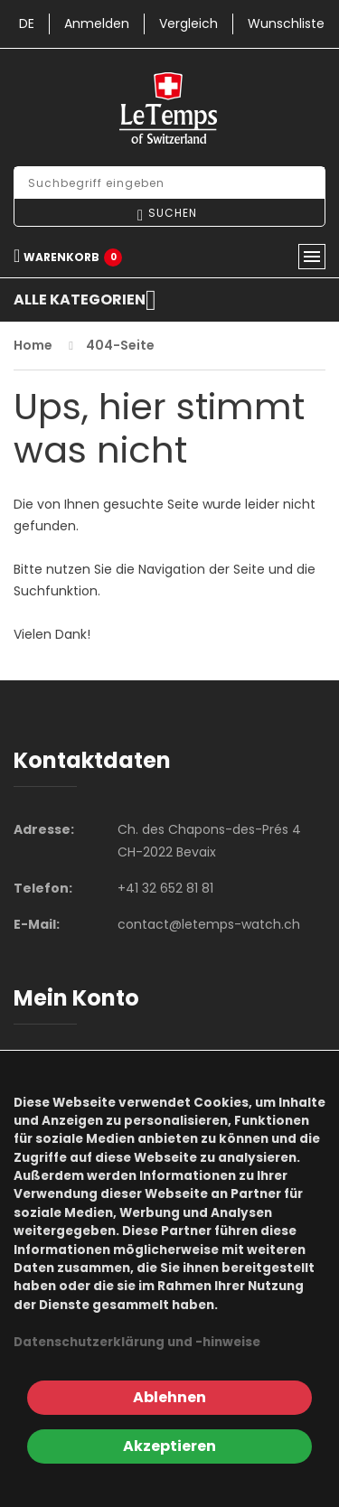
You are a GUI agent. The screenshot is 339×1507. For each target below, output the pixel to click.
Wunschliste (286, 23)
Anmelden (96, 23)
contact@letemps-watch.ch (209, 924)
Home (33, 345)
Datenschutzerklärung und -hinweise (137, 1342)
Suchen (172, 212)
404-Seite (120, 345)
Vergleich (188, 23)
